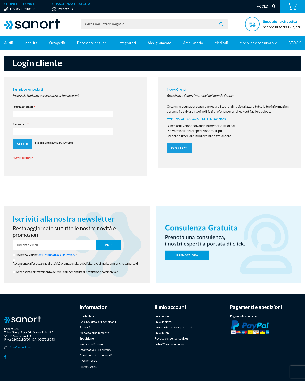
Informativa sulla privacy (95, 349)
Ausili (8, 43)
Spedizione (87, 338)
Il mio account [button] (170, 307)
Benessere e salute (92, 43)
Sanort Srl (86, 327)
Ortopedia (57, 43)
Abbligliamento (159, 43)
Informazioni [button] (94, 307)
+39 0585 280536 (22, 9)
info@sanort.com (21, 347)
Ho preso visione (46, 255)
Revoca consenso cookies (171, 338)
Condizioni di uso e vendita (97, 355)
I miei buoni (162, 333)
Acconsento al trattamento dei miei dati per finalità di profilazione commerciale (67, 272)
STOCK (295, 43)
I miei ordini (162, 316)
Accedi (263, 6)
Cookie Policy (88, 361)
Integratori (127, 43)
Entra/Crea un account (169, 344)
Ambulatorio (193, 43)
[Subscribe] (108, 245)
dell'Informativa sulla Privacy (56, 255)
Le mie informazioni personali (173, 327)
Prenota (63, 9)
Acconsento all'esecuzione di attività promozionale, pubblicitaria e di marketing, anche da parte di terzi (75, 265)
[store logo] (40, 24)
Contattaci (87, 316)
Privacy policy (88, 366)
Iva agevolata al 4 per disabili (98, 321)
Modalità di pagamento (94, 333)
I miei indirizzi (163, 321)
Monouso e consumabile (258, 43)
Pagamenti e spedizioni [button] (256, 307)
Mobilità (30, 43)
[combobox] (154, 24)
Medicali (221, 43)
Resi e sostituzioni (91, 344)
